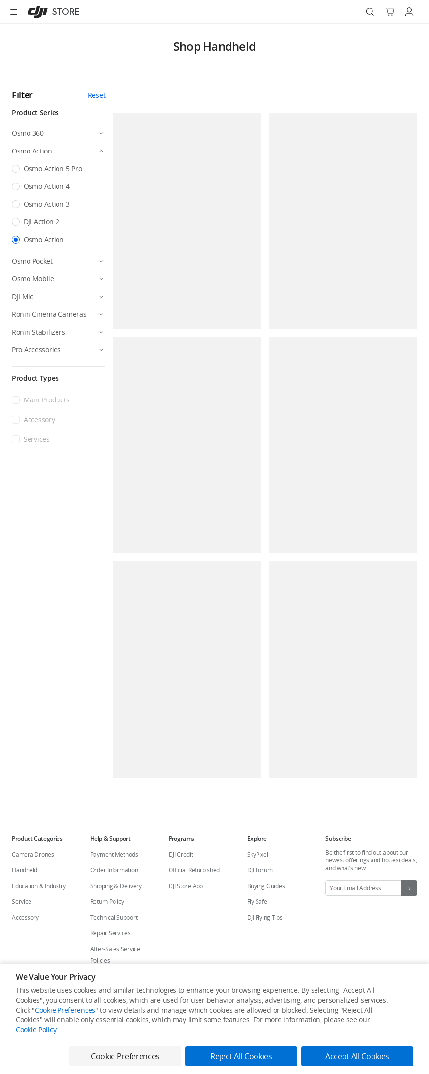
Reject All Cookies (241, 1056)
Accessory (25, 917)
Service (21, 901)
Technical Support (114, 917)
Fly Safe (257, 901)
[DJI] (51, 12)
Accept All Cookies (357, 1056)
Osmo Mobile (33, 278)
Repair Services (110, 933)
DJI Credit (181, 854)
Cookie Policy (36, 1029)
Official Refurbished (194, 870)
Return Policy (107, 901)
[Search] (370, 12)
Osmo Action (32, 150)
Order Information (114, 870)
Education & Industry (39, 886)
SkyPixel (257, 854)
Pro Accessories (36, 349)
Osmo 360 (28, 133)
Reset (97, 95)
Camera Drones (33, 854)
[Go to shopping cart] (390, 12)
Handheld (24, 870)
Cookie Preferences (65, 1009)
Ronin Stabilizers (38, 332)
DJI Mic (22, 296)
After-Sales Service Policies (115, 955)
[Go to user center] (409, 12)
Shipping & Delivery (116, 886)
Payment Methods (114, 854)
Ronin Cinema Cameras (49, 314)
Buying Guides (266, 886)
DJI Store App (186, 886)
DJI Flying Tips (265, 917)
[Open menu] (14, 12)
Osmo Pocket (32, 261)
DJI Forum (260, 870)
